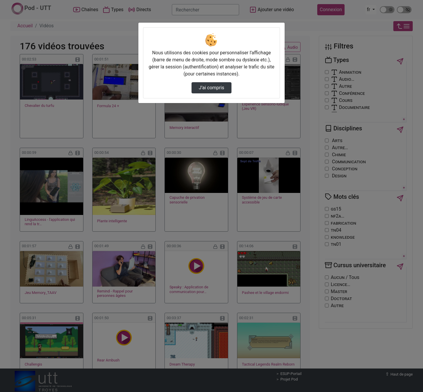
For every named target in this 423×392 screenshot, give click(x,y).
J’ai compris (211, 87)
